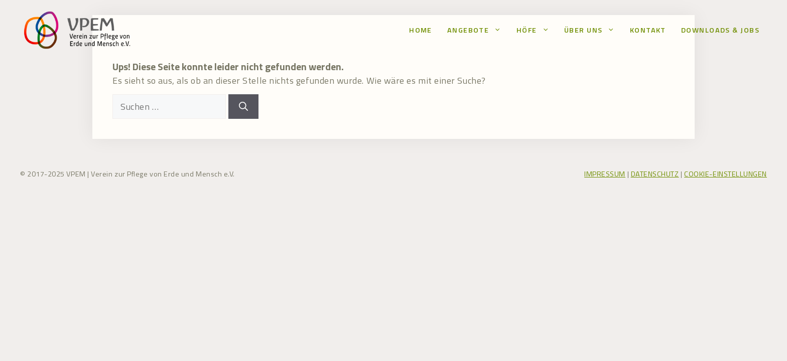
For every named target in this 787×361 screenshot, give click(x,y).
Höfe (536, 30)
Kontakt (648, 30)
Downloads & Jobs (720, 30)
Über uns (593, 30)
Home (420, 30)
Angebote (478, 30)
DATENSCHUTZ (655, 173)
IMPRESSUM (604, 173)
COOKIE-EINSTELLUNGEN (725, 173)
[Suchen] (243, 106)
